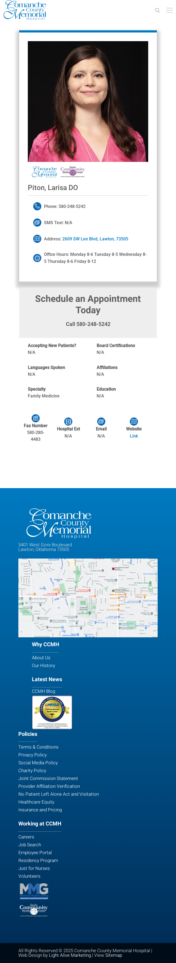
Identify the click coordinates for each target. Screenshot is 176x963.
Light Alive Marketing (70, 955)
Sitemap (113, 955)
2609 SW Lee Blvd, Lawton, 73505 (95, 238)
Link (134, 436)
